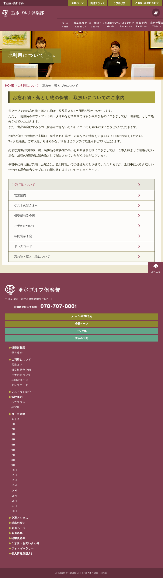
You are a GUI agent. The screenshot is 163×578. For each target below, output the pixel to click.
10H (14, 470)
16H (14, 500)
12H (14, 480)
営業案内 (20, 195)
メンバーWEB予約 (81, 316)
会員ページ (77, 3)
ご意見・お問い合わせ (147, 3)
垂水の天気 (81, 338)
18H (14, 511)
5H (13, 444)
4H (13, 439)
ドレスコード (23, 246)
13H (14, 485)
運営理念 (17, 352)
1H (13, 424)
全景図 (15, 419)
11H (14, 475)
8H (13, 459)
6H (13, 449)
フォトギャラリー (22, 548)
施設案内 (17, 397)
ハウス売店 (18, 402)
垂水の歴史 (18, 522)
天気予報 (156, 13)
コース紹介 (18, 414)
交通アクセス (97, 3)
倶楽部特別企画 (24, 215)
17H (14, 505)
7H (13, 454)
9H (13, 465)
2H (13, 429)
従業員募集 (18, 538)
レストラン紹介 (21, 391)
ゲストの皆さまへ (26, 205)
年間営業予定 (23, 236)
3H (13, 434)
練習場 (15, 407)
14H (14, 490)
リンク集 (81, 331)
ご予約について (24, 226)
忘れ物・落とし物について (32, 256)
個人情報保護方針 (22, 553)
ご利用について (23, 184)
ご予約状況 (119, 3)
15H (14, 495)
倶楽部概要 (18, 347)
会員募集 (17, 533)
